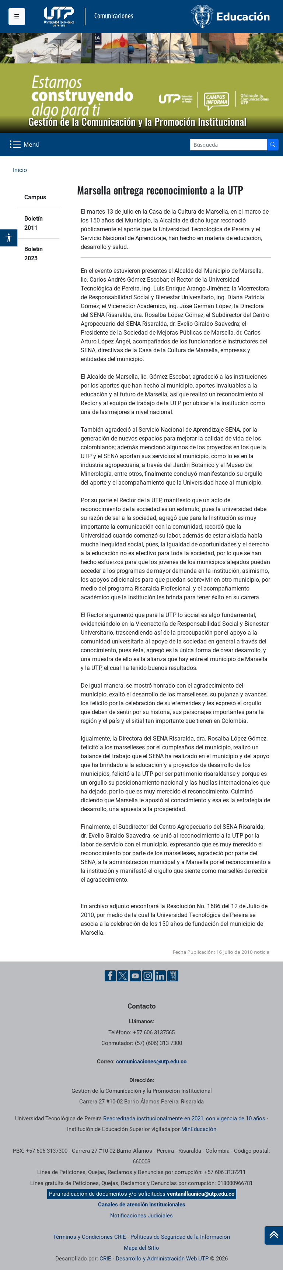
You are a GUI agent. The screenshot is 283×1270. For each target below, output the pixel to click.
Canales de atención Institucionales (141, 1204)
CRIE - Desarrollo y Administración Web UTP (154, 1258)
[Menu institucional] (16, 16)
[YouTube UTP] (135, 975)
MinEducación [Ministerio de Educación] (198, 1129)
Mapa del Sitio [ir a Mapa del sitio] (141, 1248)
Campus (35, 197)
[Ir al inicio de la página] (274, 1235)
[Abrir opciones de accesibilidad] (9, 238)
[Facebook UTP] (110, 975)
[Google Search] (228, 144)
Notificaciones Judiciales (141, 1215)
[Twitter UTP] (122, 975)
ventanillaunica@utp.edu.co (200, 1194)
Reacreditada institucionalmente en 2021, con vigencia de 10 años (184, 1118)
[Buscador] (273, 144)
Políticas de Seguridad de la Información (180, 1237)
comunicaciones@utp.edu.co (151, 1061)
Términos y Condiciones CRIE (89, 1237)
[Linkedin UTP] (160, 975)
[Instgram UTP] (147, 975)
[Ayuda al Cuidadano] (172, 975)
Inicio (20, 170)
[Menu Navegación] (25, 144)
